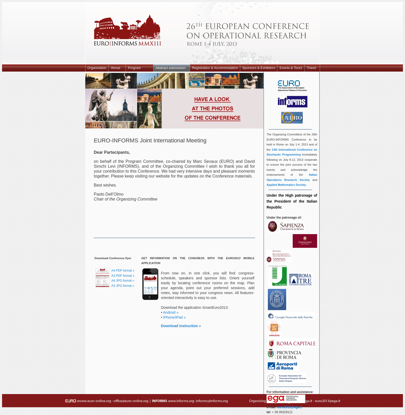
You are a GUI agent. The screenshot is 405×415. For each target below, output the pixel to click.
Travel (311, 68)
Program (134, 68)
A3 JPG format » (122, 286)
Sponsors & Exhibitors (258, 68)
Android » (170, 312)
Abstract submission (170, 68)
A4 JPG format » (122, 280)
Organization (96, 68)
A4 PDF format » (122, 270)
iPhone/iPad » (174, 317)
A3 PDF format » (122, 276)
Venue (115, 68)
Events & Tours (290, 68)
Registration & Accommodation (215, 68)
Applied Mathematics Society (286, 184)
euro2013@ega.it (289, 407)
